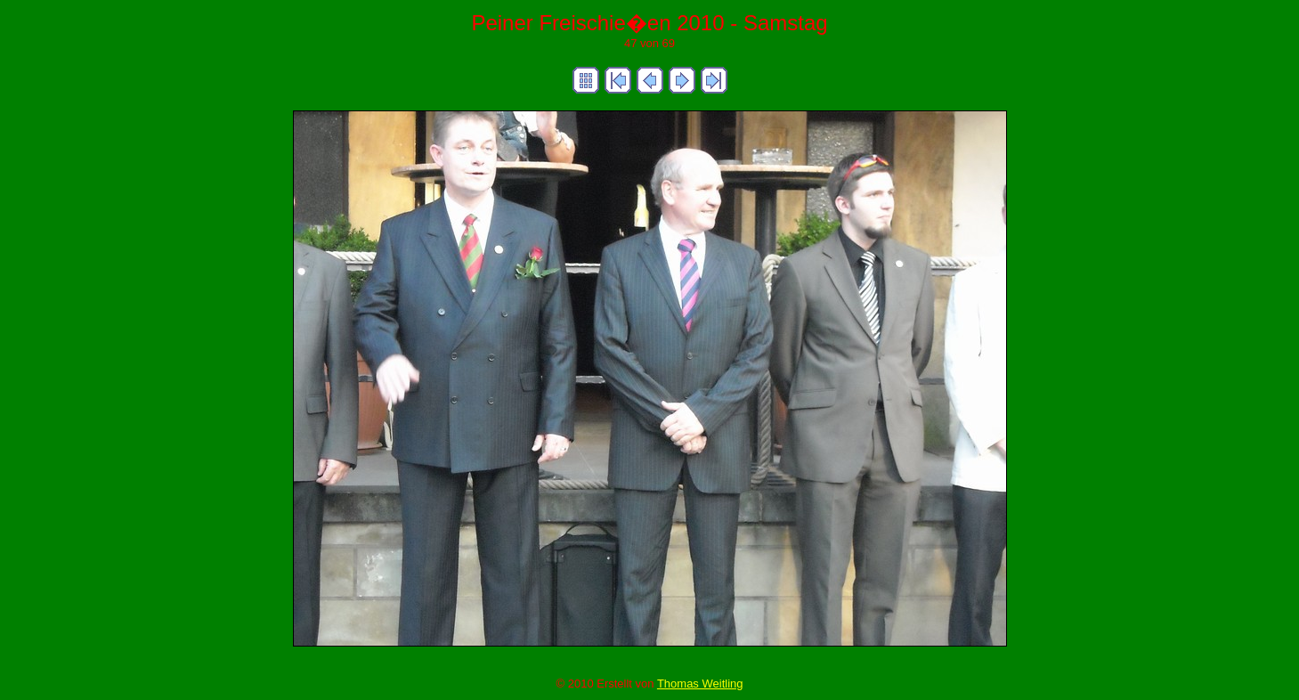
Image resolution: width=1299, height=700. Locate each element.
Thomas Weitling (700, 683)
